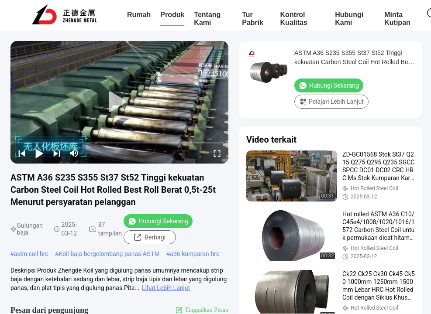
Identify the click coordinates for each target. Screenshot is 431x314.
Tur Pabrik (252, 18)
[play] (120, 102)
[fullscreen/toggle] (217, 153)
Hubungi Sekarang (158, 221)
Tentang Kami (207, 18)
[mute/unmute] (74, 153)
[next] (57, 153)
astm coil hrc (31, 253)
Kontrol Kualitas (293, 18)
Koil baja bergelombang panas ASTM (109, 253)
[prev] (22, 153)
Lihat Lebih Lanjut (166, 287)
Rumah (139, 14)
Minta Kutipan (397, 18)
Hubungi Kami (349, 18)
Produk (172, 14)
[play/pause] (39, 153)
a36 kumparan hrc (194, 253)
